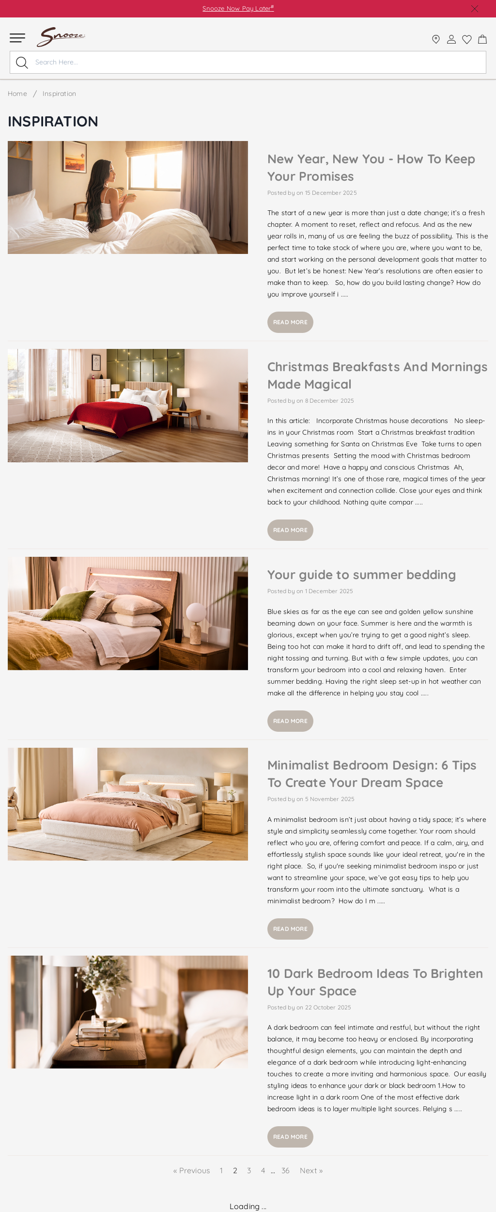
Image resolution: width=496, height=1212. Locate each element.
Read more (290, 322)
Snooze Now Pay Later (238, 8)
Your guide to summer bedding (362, 574)
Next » (311, 1170)
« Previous (192, 1170)
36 (285, 1170)
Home (17, 93)
